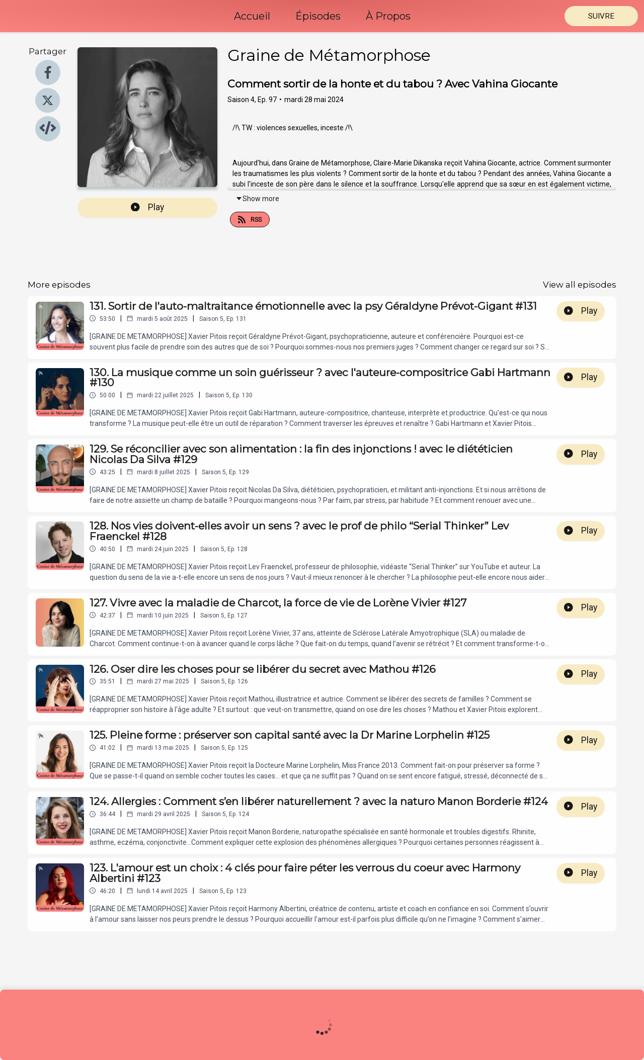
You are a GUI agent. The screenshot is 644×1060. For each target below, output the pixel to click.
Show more (257, 199)
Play (147, 207)
